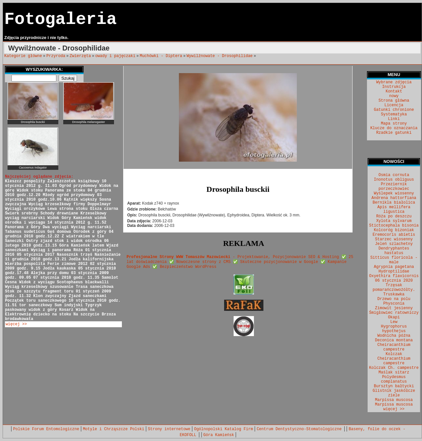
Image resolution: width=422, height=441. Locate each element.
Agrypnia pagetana (394, 267)
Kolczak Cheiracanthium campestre (394, 359)
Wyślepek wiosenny (394, 193)
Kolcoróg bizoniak (394, 230)
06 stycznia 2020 (394, 280)
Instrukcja (394, 87)
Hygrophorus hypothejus (394, 328)
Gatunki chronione (394, 110)
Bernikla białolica (394, 202)
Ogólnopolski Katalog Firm (223, 429)
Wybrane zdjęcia (394, 82)
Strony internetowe (169, 429)
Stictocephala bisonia (394, 225)
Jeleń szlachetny (394, 244)
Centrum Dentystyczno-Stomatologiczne (300, 429)
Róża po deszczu (394, 216)
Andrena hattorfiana (394, 198)
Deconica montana (394, 340)
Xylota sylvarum (394, 221)
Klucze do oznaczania (393, 128)
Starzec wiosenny (394, 239)
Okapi (394, 317)
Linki (394, 119)
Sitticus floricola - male (393, 260)
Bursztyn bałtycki (394, 386)
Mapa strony (394, 123)
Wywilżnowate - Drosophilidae (219, 56)
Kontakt (394, 91)
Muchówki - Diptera (161, 56)
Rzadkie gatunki (394, 132)
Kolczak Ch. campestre (394, 368)
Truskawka (394, 294)
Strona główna (393, 100)
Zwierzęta (80, 56)
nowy (394, 96)
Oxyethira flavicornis (394, 276)
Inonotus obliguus (394, 179)
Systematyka (394, 114)
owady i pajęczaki (115, 56)
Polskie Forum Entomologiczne (46, 429)
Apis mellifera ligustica (394, 209)
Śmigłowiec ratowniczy (394, 313)
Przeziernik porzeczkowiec (393, 186)
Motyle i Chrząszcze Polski (113, 429)
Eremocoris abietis (394, 234)
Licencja (393, 105)
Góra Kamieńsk (218, 435)
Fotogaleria (60, 19)
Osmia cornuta (393, 175)
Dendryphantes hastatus (393, 250)
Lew (393, 322)
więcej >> (16, 324)
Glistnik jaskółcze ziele (394, 393)
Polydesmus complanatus (394, 379)
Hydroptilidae (393, 271)
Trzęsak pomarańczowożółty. (394, 287)
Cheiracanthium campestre (394, 347)
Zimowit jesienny (394, 308)
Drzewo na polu (394, 299)
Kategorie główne (23, 56)
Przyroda (56, 56)
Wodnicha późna (394, 335)
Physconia (394, 303)
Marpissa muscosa (394, 400)
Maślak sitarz (393, 372)
